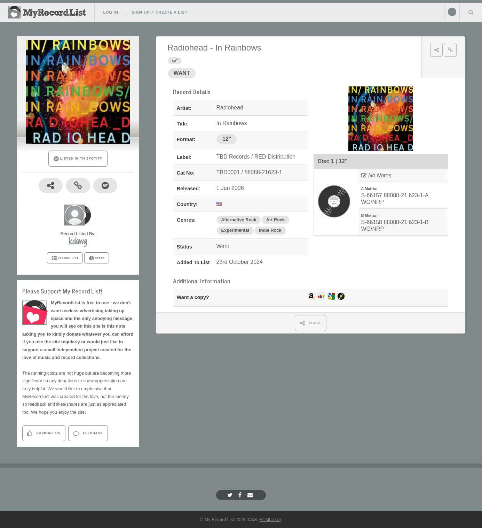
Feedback (88, 433)
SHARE (311, 323)
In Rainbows (238, 47)
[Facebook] (240, 495)
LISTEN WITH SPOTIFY (78, 159)
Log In (110, 12)
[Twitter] (230, 495)
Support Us (43, 433)
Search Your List (471, 12)
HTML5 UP (270, 519)
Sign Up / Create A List (160, 12)
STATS (96, 258)
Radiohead (187, 47)
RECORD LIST (65, 258)
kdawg (78, 241)
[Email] (251, 495)
